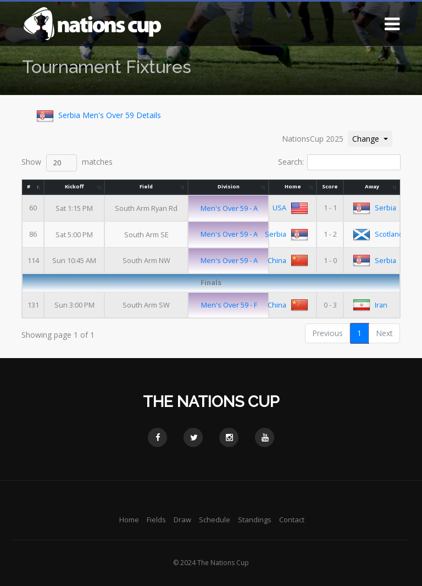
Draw (182, 519)
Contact (291, 519)
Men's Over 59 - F (229, 305)
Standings (254, 519)
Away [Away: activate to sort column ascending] (371, 186)
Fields (156, 519)
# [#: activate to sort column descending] (29, 186)
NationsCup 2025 (312, 138)
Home (129, 519)
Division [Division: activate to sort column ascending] (229, 186)
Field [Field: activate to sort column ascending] (146, 186)
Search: (339, 162)
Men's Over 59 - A (229, 208)
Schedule (214, 519)
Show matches (67, 162)
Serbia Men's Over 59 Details (96, 116)
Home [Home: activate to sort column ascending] (293, 186)
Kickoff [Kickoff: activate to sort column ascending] (74, 186)
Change (372, 138)
